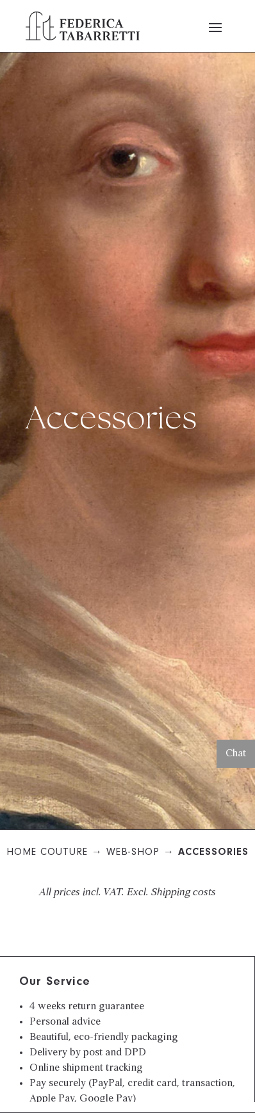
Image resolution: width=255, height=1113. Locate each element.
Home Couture (47, 853)
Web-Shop (133, 853)
